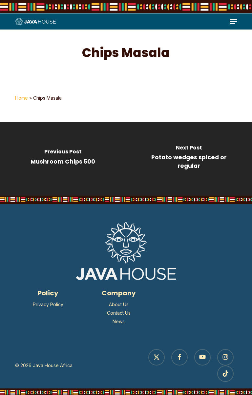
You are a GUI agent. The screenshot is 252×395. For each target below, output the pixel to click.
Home (21, 98)
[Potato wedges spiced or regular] (189, 159)
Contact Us (119, 313)
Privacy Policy (48, 304)
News (119, 321)
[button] (233, 21)
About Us (119, 304)
